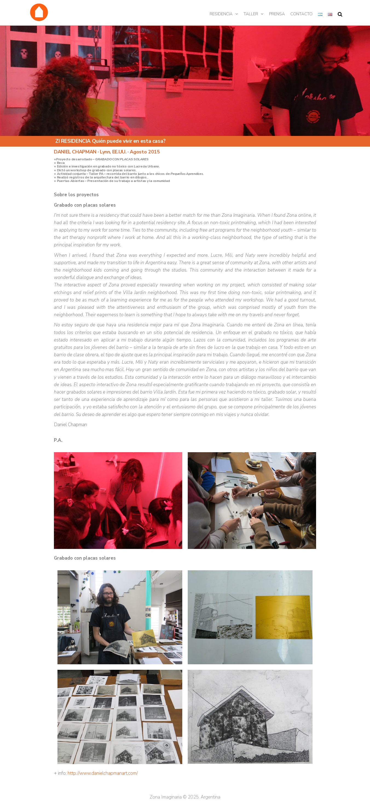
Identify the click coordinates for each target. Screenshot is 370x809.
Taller (251, 14)
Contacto (301, 14)
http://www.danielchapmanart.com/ (103, 773)
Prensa (277, 14)
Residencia (221, 14)
